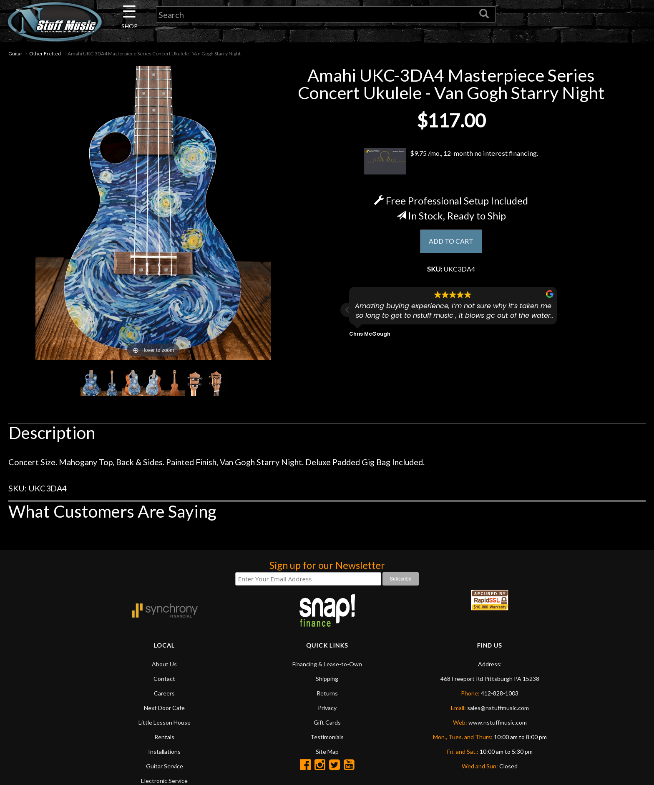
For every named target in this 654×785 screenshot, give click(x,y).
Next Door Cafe (164, 707)
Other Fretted (45, 53)
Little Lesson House (164, 722)
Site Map (327, 751)
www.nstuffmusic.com (497, 722)
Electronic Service (164, 780)
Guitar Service (164, 766)
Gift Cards (327, 722)
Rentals (164, 736)
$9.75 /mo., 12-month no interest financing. (451, 161)
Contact (164, 678)
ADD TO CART (451, 242)
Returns (327, 693)
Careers (164, 693)
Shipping (327, 678)
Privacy (327, 707)
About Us (164, 664)
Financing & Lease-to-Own (327, 664)
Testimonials (327, 736)
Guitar (15, 53)
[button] (347, 313)
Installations (164, 751)
